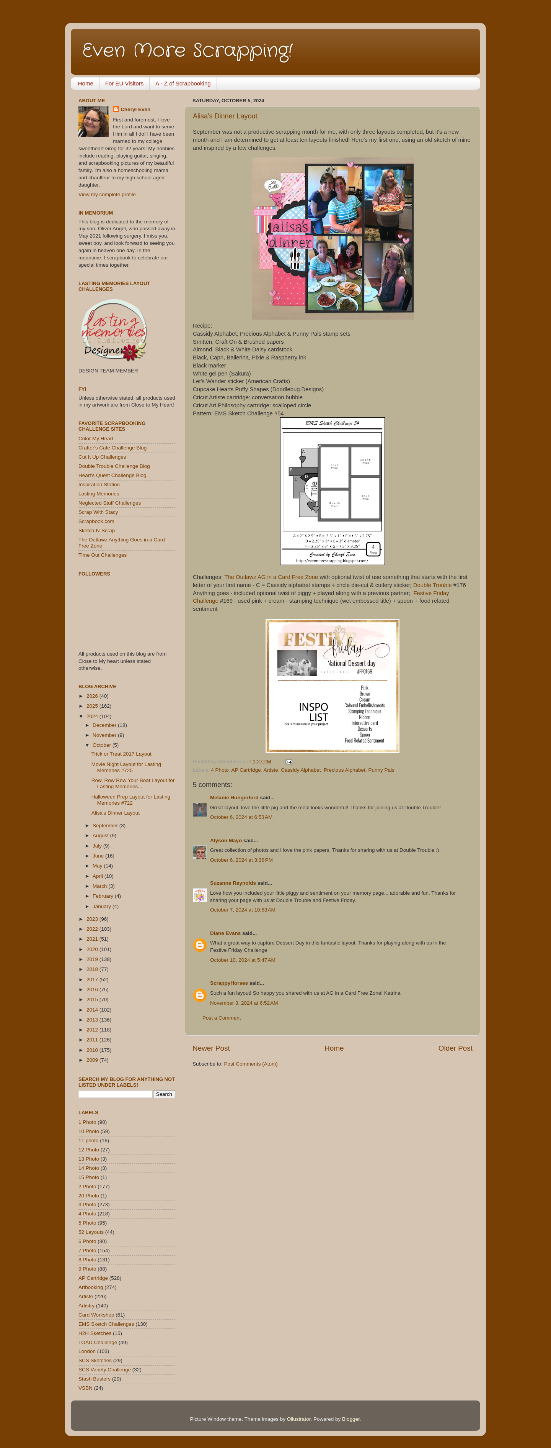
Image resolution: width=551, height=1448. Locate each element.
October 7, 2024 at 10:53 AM (243, 910)
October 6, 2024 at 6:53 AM (241, 817)
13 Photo (88, 1159)
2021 (92, 939)
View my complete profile (107, 194)
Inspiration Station (99, 484)
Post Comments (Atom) (251, 1064)
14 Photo (88, 1168)
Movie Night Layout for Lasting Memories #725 (126, 767)
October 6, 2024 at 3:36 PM (241, 860)
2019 (92, 959)
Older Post (456, 1048)
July (98, 846)
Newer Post (211, 1048)
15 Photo (88, 1177)
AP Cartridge (246, 770)
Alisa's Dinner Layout (225, 116)
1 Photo (87, 1122)
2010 (92, 1050)
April (98, 876)
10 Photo (88, 1131)
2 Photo (87, 1186)
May (98, 866)
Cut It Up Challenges (102, 457)
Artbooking (90, 1287)
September (106, 825)
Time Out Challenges (102, 555)
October (102, 745)
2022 (92, 929)
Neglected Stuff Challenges (109, 503)
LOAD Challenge (97, 1342)
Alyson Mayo (226, 840)
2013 (92, 1020)
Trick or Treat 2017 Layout (121, 754)
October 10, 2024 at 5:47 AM (243, 960)
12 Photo (88, 1150)
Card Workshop (96, 1315)
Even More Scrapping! (187, 51)
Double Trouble (432, 585)
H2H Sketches (94, 1333)
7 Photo (87, 1250)
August (101, 835)
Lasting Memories (98, 494)
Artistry (86, 1306)
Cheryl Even (135, 109)
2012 (92, 1030)
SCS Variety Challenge (104, 1370)
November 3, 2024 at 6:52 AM (244, 1003)
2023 (92, 919)
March (100, 886)
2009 (92, 1060)
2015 (92, 999)
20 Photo (88, 1196)
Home (85, 83)
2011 (92, 1040)
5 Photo (87, 1223)
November (105, 735)
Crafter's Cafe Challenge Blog (112, 448)
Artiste (270, 770)
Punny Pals (381, 770)
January (102, 906)
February (104, 896)
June (99, 856)
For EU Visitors (124, 83)
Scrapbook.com (96, 521)
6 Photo (87, 1241)
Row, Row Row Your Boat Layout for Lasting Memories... (133, 783)
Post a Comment (221, 1018)
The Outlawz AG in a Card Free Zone (271, 577)
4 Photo (220, 770)
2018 (92, 969)
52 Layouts (91, 1232)
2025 (92, 706)
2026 (92, 696)
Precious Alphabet (344, 770)
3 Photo (87, 1204)
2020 (92, 949)
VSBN (85, 1388)
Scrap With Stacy (98, 512)
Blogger (351, 1419)
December (105, 725)
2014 (92, 1010)
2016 (92, 989)
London (87, 1351)
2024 (92, 716)
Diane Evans (225, 933)
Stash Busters (94, 1379)
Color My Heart (95, 438)
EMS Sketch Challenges (106, 1324)
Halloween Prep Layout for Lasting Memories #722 (130, 800)
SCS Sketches (95, 1360)
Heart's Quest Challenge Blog (112, 475)
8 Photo (87, 1260)
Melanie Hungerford (234, 797)
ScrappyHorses (229, 983)
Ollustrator (299, 1419)
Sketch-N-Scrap (96, 530)
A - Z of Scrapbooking (182, 83)
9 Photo (87, 1269)
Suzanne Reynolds (234, 883)
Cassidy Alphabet (301, 770)
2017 (92, 979)
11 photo (88, 1140)
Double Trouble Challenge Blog (114, 466)
